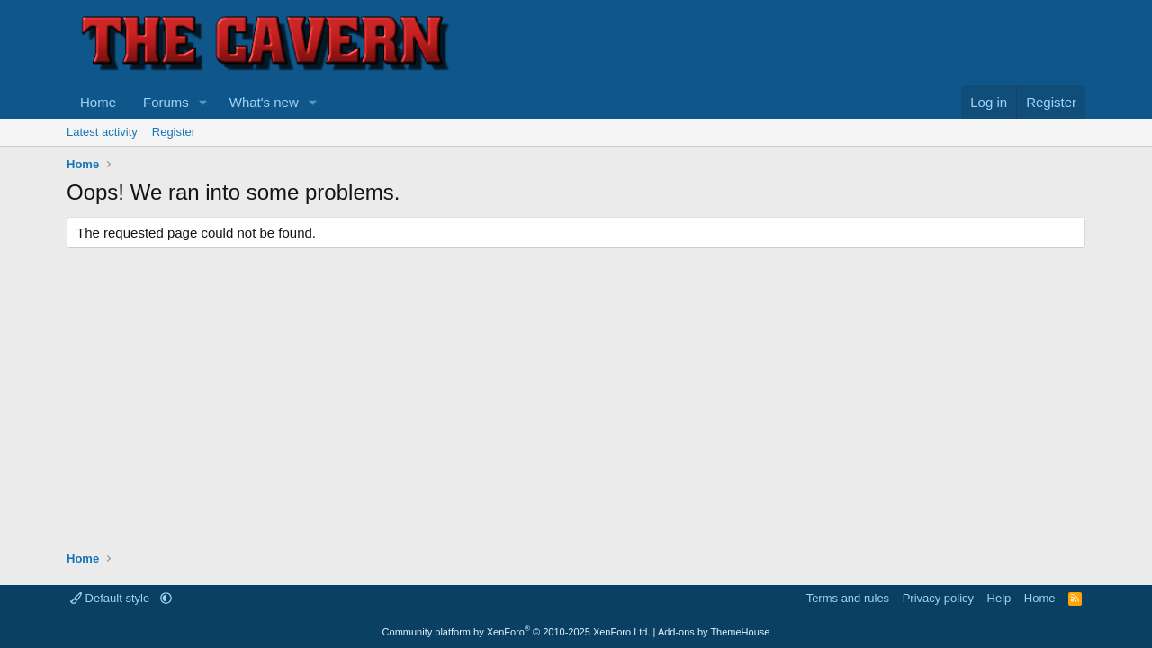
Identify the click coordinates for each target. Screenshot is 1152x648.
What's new (264, 102)
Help (999, 598)
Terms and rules (847, 598)
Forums (166, 102)
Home (98, 102)
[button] (203, 102)
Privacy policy (938, 598)
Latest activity (102, 132)
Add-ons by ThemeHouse (714, 631)
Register (173, 132)
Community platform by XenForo (516, 631)
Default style (111, 598)
